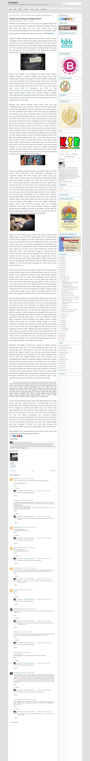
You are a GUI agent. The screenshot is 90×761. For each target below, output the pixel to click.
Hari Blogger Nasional (19, 15)
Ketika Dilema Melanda (67, 293)
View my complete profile (65, 181)
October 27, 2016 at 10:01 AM (44, 558)
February (64, 328)
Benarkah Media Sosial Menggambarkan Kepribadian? (69, 286)
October (64, 280)
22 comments (30, 21)
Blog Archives (75, 154)
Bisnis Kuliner (63, 352)
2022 (61, 263)
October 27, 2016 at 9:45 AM (43, 516)
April (63, 324)
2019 (61, 269)
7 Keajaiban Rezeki (66, 291)
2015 (61, 333)
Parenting (26, 9)
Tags (68, 154)
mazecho (16, 589)
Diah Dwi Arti (17, 609)
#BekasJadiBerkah (64, 348)
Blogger (73, 156)
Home (10, 9)
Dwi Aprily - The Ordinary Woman (25, 490)
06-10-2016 (64, 307)
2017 (61, 273)
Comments (63, 190)
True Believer (13, 2)
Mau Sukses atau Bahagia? (67, 295)
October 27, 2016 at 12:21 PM (28, 609)
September (65, 314)
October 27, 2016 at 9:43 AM (26, 500)
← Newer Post (12, 470)
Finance (20, 9)
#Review (62, 350)
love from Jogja (17, 699)
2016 (61, 275)
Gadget (61, 356)
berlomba (49, 33)
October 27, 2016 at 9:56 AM (28, 527)
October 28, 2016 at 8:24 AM (29, 699)
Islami (32, 9)
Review (15, 9)
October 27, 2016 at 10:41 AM (26, 589)
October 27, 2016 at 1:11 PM (25, 632)
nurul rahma (17, 478)
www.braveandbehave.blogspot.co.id (20, 90)
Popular (62, 154)
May (63, 322)
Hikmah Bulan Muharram (67, 311)
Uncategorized (44, 9)
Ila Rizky (16, 632)
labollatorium (17, 672)
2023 (61, 261)
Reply (15, 485)
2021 (61, 265)
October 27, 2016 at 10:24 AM (29, 568)
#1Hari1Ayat (63, 345)
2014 (61, 335)
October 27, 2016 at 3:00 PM (23, 652)
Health (37, 9)
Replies (17, 488)
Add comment (13, 722)
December (64, 276)
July (63, 318)
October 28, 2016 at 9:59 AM (43, 663)
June (63, 320)
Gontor (61, 361)
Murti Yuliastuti (17, 527)
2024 (61, 259)
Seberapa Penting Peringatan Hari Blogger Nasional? (25, 18)
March (63, 326)
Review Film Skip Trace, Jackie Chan (70, 297)
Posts (62, 188)
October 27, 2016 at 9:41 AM (27, 478)
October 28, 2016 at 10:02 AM (44, 578)
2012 (61, 339)
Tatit (15, 652)
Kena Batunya (64, 305)
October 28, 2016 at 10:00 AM (44, 621)
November (64, 278)
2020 (61, 267)
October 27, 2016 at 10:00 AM (44, 538)
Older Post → (53, 470)
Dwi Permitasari (18, 568)
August (63, 316)
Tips (61, 367)
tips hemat (62, 370)
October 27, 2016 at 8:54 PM (27, 672)
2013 (61, 337)
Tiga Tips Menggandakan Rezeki (69, 289)
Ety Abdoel (16, 500)
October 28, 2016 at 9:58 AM (43, 711)
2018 (61, 271)
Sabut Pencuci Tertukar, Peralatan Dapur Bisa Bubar (69, 300)
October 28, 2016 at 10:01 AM (44, 599)
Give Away (62, 359)
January (64, 330)
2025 (61, 257)
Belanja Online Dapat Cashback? (69, 309)
